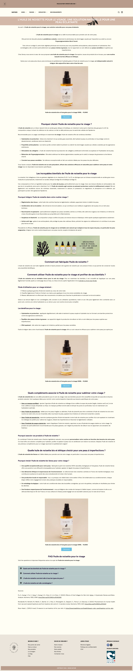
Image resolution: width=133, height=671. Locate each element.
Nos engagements (56, 12)
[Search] (118, 12)
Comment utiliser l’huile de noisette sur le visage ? (40, 573)
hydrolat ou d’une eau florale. (87, 281)
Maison (32, 12)
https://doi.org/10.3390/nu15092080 (49, 597)
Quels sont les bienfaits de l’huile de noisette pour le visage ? (44, 569)
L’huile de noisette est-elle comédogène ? (37, 583)
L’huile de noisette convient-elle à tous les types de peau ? (43, 578)
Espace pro (43, 12)
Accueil (20, 27)
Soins (24, 12)
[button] (66, 568)
